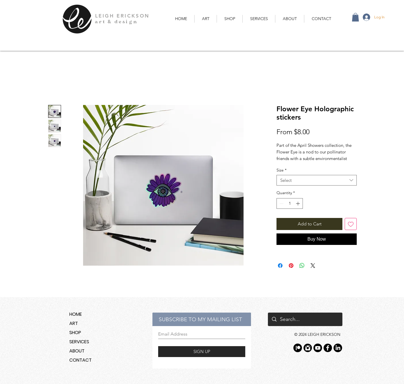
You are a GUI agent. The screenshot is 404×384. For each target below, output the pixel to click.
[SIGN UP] (201, 351)
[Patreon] (297, 348)
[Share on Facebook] (280, 265)
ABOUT (77, 351)
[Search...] (305, 319)
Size (281, 170)
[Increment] (298, 203)
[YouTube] (317, 348)
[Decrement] (281, 203)
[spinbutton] (290, 203)
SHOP (75, 332)
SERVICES (79, 341)
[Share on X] (312, 265)
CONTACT (80, 360)
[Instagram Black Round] (307, 348)
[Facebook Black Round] (327, 348)
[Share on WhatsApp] (302, 265)
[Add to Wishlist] (351, 224)
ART (73, 323)
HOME (75, 314)
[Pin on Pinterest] (291, 265)
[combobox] (316, 180)
